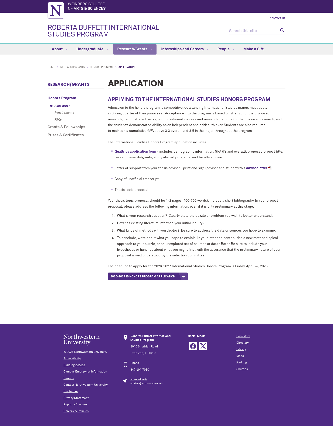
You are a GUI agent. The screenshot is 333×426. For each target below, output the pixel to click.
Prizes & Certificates (66, 135)
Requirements (64, 112)
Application (62, 105)
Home (51, 67)
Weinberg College (176, 6)
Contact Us (277, 18)
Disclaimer (70, 391)
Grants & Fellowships (66, 127)
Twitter (203, 346)
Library (241, 349)
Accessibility (72, 358)
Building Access (74, 365)
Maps (240, 355)
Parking (241, 362)
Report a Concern (75, 404)
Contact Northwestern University (85, 384)
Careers (68, 378)
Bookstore (243, 336)
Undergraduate (92, 49)
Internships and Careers (185, 49)
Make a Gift (253, 49)
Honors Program (101, 67)
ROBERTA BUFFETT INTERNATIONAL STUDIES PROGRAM (103, 31)
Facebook (193, 346)
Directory (242, 342)
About (60, 49)
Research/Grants (134, 49)
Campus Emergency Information (85, 371)
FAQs (58, 119)
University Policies (76, 411)
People (225, 49)
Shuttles (242, 369)
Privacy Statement (76, 397)
